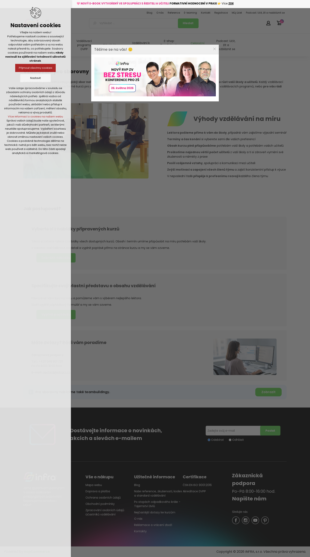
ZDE (231, 3)
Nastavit (35, 78)
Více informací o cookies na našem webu (35, 116)
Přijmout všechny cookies (35, 68)
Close (214, 49)
